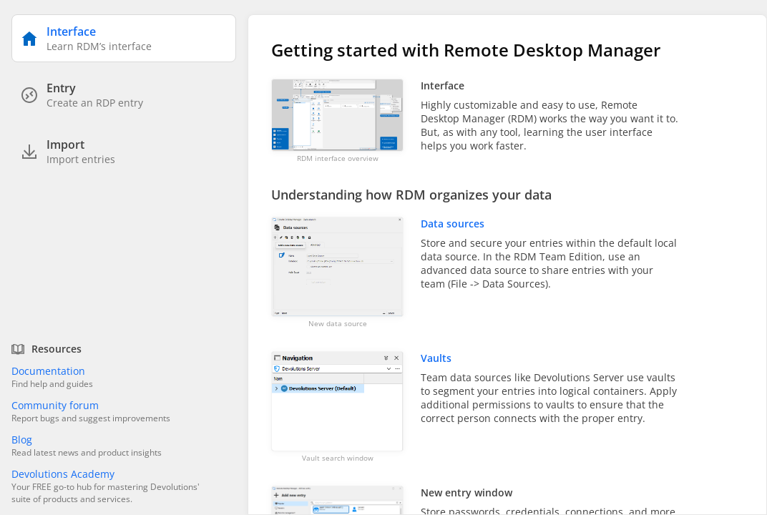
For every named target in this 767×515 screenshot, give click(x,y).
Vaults (436, 358)
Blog (21, 439)
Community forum (55, 405)
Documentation (48, 371)
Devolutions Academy (62, 474)
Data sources (452, 223)
